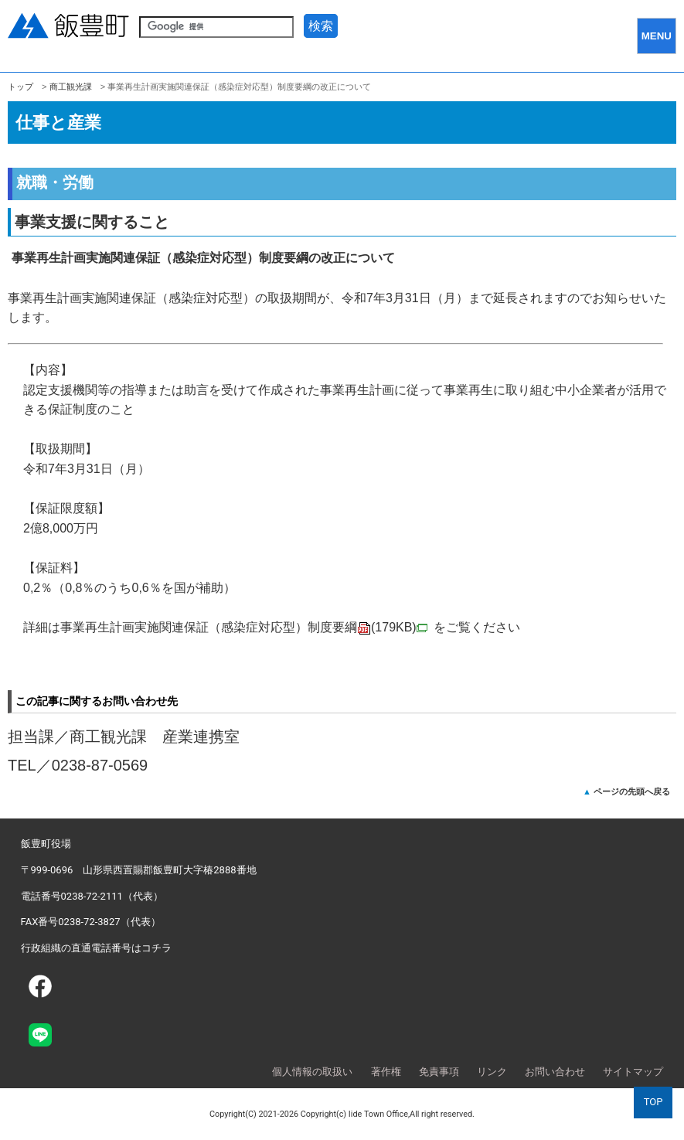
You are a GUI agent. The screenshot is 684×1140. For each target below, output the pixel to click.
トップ (20, 86)
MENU (656, 36)
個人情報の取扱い (312, 1071)
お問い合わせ (555, 1071)
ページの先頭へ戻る (632, 791)
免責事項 (439, 1071)
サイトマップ (633, 1071)
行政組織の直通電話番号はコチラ (96, 948)
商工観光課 (70, 86)
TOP (653, 1102)
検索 (320, 26)
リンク (492, 1071)
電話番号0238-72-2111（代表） (92, 896)
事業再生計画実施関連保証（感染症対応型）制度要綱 (243, 627)
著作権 (386, 1071)
